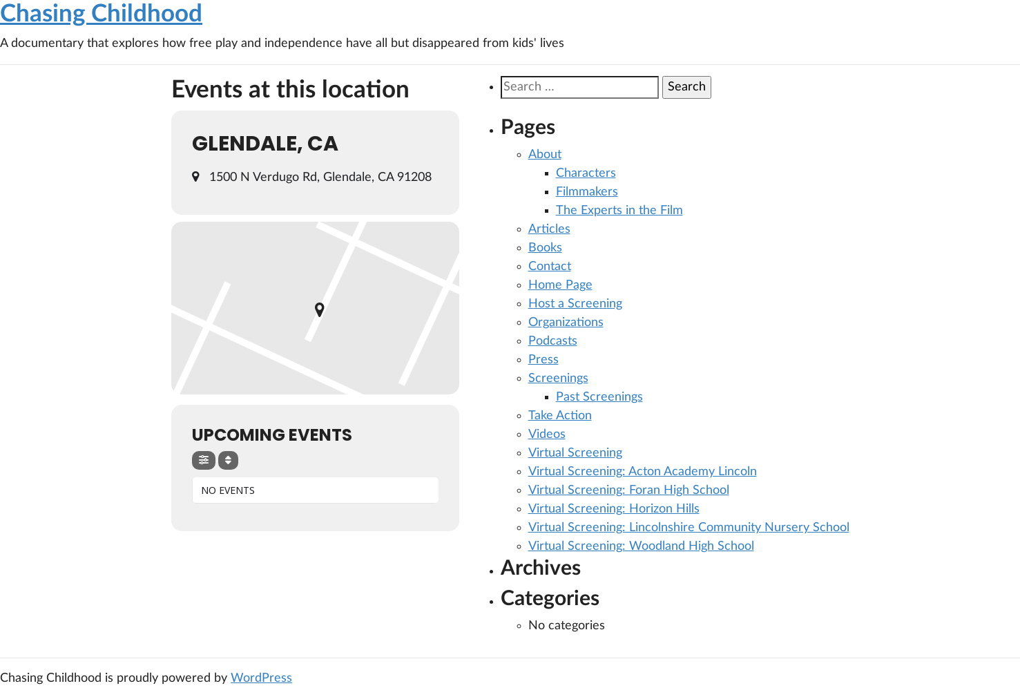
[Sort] (228, 460)
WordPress (261, 678)
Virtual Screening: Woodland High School (641, 546)
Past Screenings (599, 397)
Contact (549, 266)
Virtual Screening (575, 453)
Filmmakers (587, 192)
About (544, 155)
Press (543, 360)
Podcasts (552, 341)
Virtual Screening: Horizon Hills (614, 509)
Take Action (560, 416)
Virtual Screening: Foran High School (628, 490)
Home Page (560, 285)
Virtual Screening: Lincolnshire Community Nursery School (688, 528)
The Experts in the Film (619, 210)
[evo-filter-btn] (203, 460)
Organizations (566, 322)
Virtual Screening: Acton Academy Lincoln (642, 472)
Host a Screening (575, 304)
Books (545, 248)
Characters (586, 173)
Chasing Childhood (101, 14)
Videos (547, 434)
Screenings (558, 378)
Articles (549, 229)
